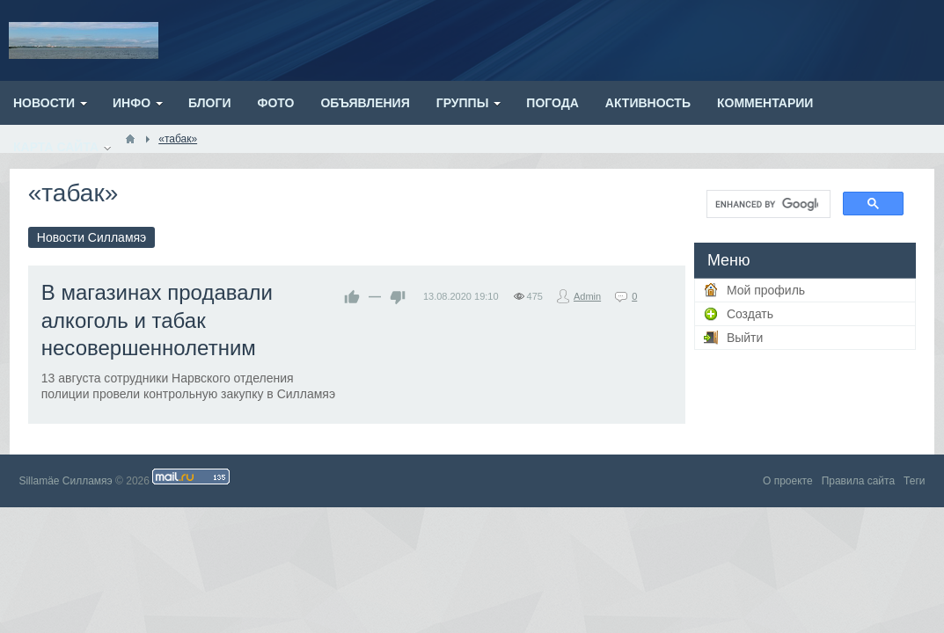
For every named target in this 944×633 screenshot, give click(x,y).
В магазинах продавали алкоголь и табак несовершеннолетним (157, 319)
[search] (766, 204)
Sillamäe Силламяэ (65, 481)
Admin (587, 296)
